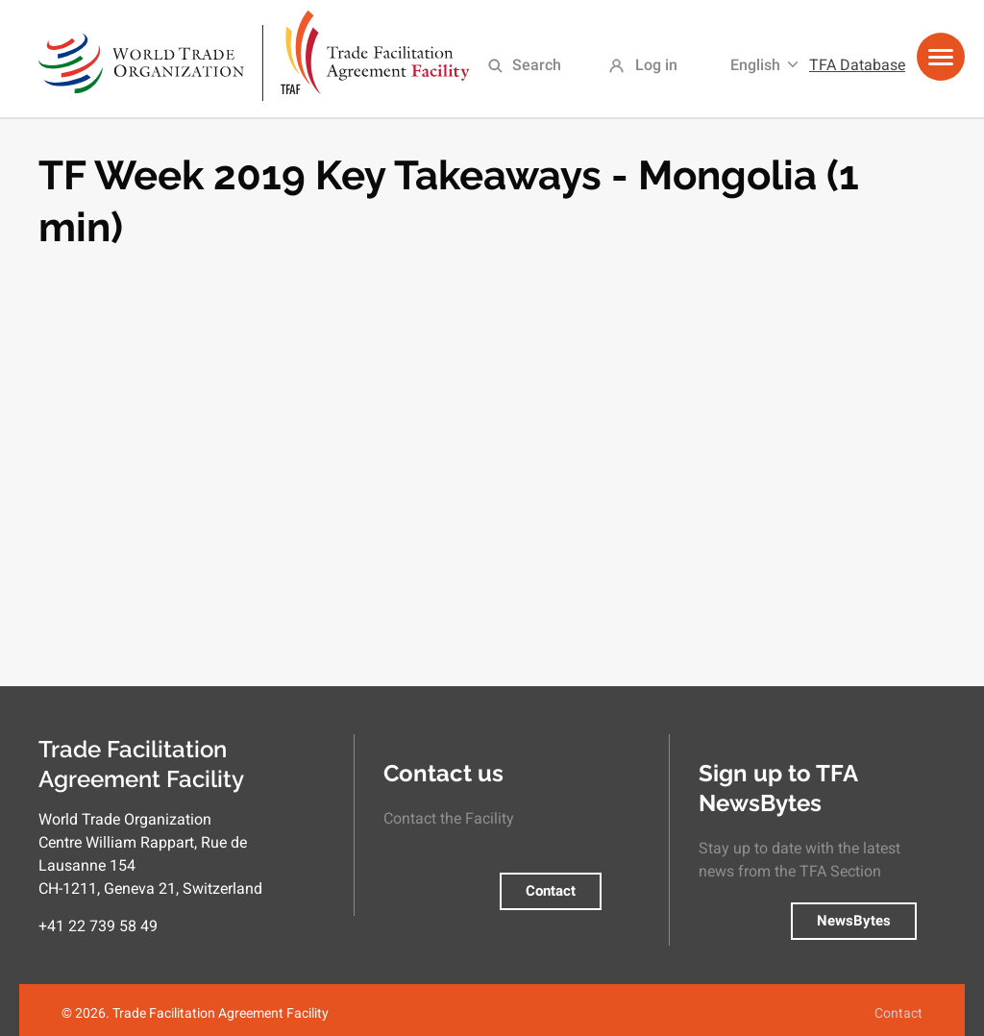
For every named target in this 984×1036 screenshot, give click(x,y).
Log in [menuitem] (656, 65)
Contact (551, 891)
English (755, 65)
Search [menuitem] (536, 65)
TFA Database (857, 65)
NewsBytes (854, 920)
